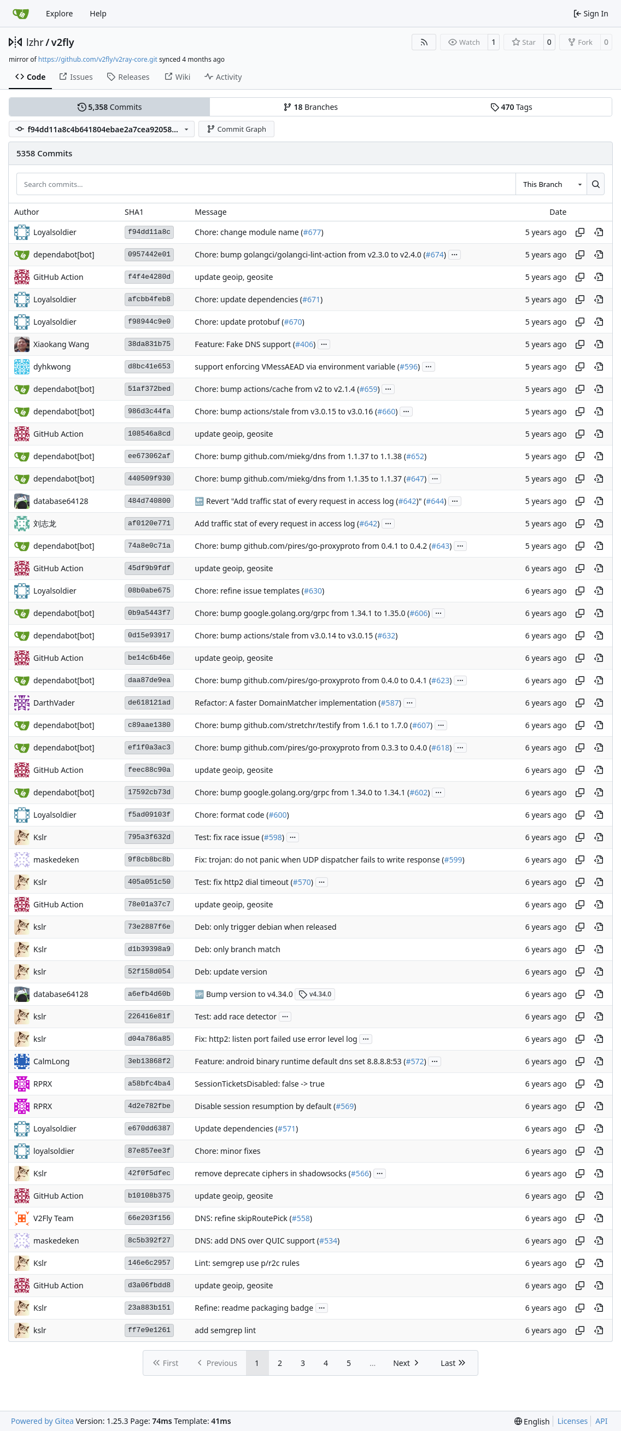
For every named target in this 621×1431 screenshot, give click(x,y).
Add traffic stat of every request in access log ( (277, 523)
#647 (415, 478)
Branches (310, 107)
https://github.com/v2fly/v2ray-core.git (97, 59)
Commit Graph (236, 129)
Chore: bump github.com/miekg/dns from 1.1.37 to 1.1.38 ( (300, 456)
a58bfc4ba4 (149, 1084)
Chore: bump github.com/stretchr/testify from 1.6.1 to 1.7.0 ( (303, 725)
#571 (287, 1128)
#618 (440, 747)
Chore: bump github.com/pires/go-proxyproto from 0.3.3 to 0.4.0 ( (313, 747)
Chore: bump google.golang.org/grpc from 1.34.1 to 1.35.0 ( (302, 613)
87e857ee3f (149, 1151)
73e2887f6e (149, 927)
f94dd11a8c (149, 232)
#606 (418, 613)
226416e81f (149, 1016)
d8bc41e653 (149, 366)
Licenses (573, 1421)
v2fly (62, 42)
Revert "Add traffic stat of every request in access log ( (301, 501)
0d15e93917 (149, 635)
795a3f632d (149, 837)
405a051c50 (149, 882)
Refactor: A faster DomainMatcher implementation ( (287, 702)
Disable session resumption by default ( (265, 1106)
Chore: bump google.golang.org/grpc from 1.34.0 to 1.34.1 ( (302, 792)
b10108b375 (149, 1196)
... (455, 253)
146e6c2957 (149, 1263)
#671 (311, 299)
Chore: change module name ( (249, 232)
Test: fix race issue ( (229, 837)
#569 (345, 1106)
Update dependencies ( (236, 1128)
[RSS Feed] (424, 42)
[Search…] (596, 184)
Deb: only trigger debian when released (265, 927)
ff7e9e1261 (149, 1330)
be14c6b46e (149, 658)
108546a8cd (149, 434)
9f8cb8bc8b (149, 859)
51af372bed (149, 389)
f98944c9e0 (149, 322)
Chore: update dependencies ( (248, 299)
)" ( (421, 501)
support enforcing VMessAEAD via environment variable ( (297, 366)
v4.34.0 (314, 994)
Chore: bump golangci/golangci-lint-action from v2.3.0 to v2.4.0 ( (310, 254)
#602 (418, 792)
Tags (511, 107)
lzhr (35, 42)
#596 (409, 366)
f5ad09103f (149, 815)
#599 (453, 859)
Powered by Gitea (42, 1421)
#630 (313, 590)
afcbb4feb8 (149, 299)
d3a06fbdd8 (149, 1285)
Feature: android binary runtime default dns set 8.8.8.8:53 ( (300, 1061)
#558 (301, 1218)
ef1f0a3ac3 (149, 747)
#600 (277, 815)
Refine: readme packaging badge (254, 1308)
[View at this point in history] (598, 232)
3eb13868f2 (149, 1061)
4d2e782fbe (149, 1106)
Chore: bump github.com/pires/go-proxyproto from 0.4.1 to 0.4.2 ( (313, 546)
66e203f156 (149, 1218)
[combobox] (551, 184)
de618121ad (149, 703)
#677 (312, 232)
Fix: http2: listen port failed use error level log (276, 1039)
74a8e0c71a (149, 546)
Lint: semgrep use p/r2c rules (247, 1263)
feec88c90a (149, 770)
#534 (328, 1240)
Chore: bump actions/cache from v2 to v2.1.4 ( (277, 389)
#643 (440, 546)
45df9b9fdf (149, 568)
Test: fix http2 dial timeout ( (243, 882)
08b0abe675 (149, 591)
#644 (435, 501)
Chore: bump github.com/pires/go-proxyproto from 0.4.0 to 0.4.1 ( (313, 680)
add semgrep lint (225, 1330)
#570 (302, 882)
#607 (421, 725)
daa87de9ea (149, 680)
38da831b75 (149, 344)
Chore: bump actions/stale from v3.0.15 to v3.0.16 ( (286, 411)
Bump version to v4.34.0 (248, 994)
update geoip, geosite (234, 277)
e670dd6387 (149, 1128)
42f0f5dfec (149, 1173)
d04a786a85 (149, 1039)
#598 (273, 837)
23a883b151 (149, 1308)
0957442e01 (149, 254)
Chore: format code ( (231, 815)
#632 (386, 635)
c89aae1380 (149, 725)
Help (98, 13)
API (601, 1421)
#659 (368, 389)
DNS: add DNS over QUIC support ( (257, 1240)
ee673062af (149, 456)
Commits (110, 107)
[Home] (20, 14)
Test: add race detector (236, 1016)
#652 (415, 456)
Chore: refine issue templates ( (249, 590)
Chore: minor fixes (227, 1151)
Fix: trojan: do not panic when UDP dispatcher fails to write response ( (319, 859)
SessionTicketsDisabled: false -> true (260, 1083)
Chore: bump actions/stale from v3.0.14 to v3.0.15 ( (286, 635)
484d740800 (149, 501)
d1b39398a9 (149, 949)
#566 (360, 1173)
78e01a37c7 (149, 904)
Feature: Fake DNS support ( (245, 344)
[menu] (532, 1421)
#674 (435, 254)
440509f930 (149, 478)
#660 (386, 411)
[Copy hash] (580, 232)
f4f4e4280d (149, 277)
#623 (440, 680)
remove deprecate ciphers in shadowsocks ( (272, 1173)
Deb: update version (231, 971)
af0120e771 (149, 523)
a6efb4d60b (149, 994)
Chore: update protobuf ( (239, 321)
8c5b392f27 (149, 1240)
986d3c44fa (149, 411)
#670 (293, 321)
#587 (390, 702)
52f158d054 (149, 971)
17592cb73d (149, 792)
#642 (407, 501)
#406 (304, 344)
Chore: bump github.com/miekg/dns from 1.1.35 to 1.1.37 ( (300, 478)
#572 (415, 1061)
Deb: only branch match (237, 949)
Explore (59, 13)
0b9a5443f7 (149, 613)
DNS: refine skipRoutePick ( (243, 1218)
